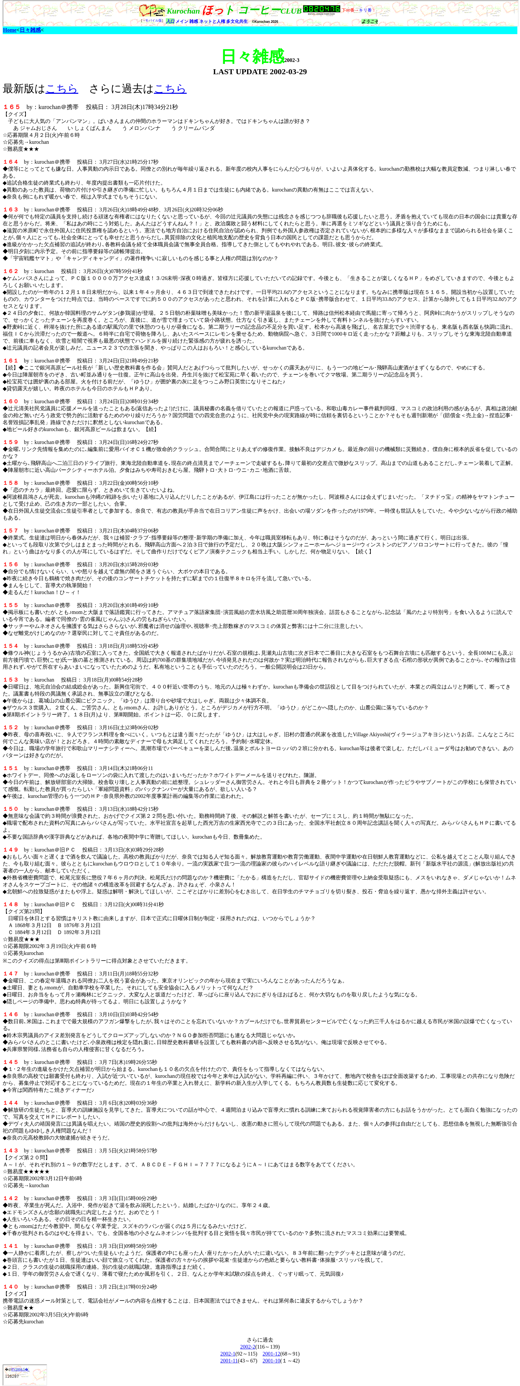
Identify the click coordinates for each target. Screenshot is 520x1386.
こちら (61, 88)
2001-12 (271, 1354)
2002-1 (227, 1354)
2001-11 (229, 1360)
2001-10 (271, 1360)
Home (10, 30)
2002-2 (247, 1347)
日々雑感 (30, 30)
